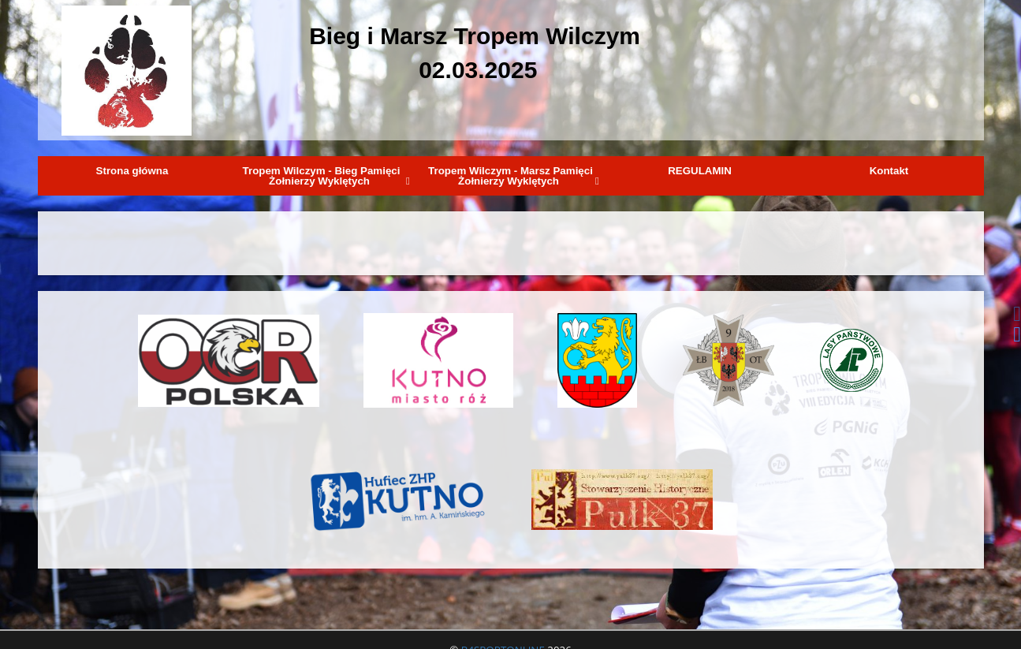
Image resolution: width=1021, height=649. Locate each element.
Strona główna (132, 171)
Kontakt (889, 171)
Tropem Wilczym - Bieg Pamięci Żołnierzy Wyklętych (326, 176)
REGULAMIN (700, 171)
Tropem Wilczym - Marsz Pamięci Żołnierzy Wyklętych (513, 176)
